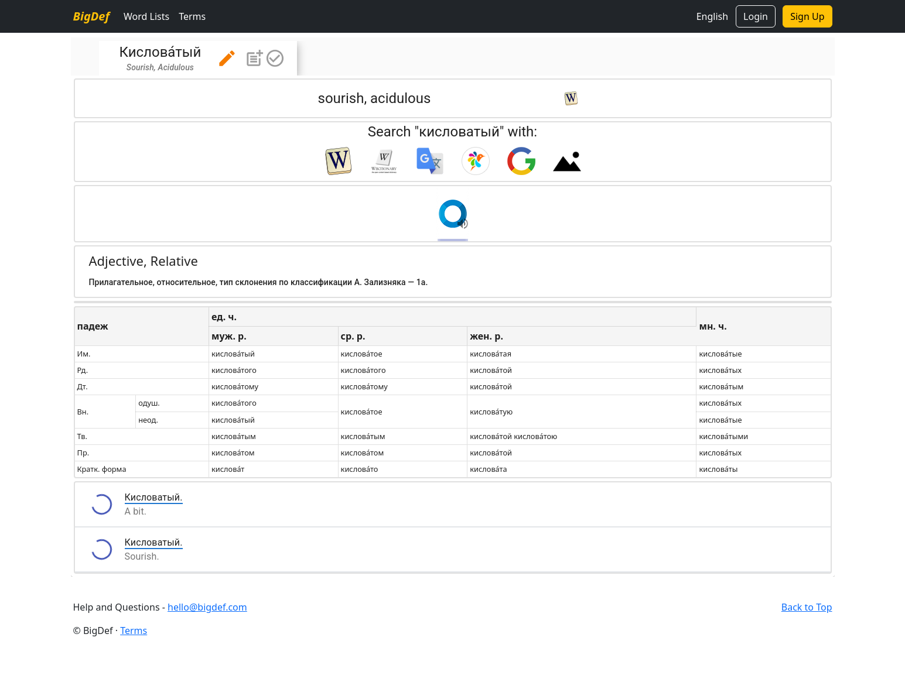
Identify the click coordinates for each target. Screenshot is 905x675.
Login (755, 16)
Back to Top (806, 607)
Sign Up (807, 16)
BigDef (91, 16)
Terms (192, 16)
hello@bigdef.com (207, 607)
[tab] (198, 58)
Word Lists (146, 16)
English (712, 16)
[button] (227, 58)
